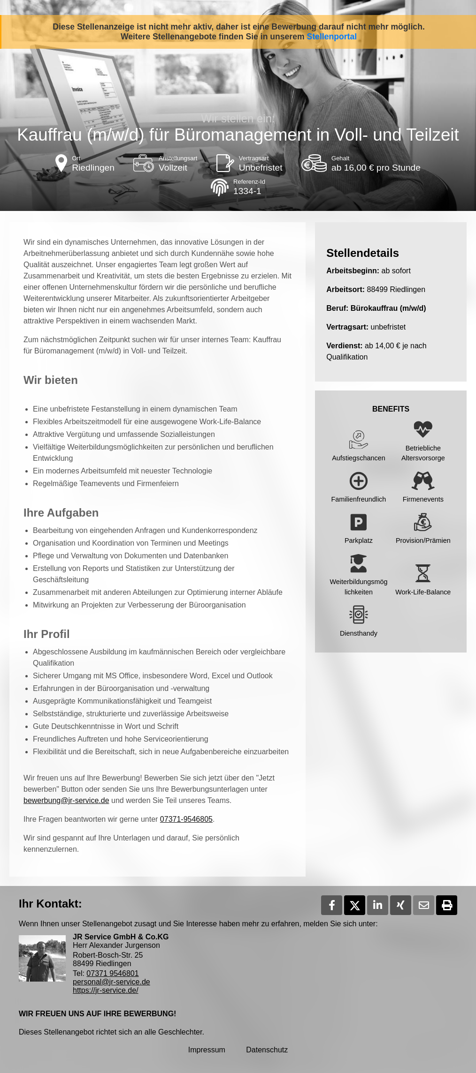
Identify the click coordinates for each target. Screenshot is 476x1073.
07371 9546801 (112, 973)
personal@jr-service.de (111, 982)
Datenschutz (267, 1050)
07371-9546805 (186, 819)
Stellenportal (332, 36)
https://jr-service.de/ (105, 990)
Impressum (206, 1050)
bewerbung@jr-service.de (66, 800)
